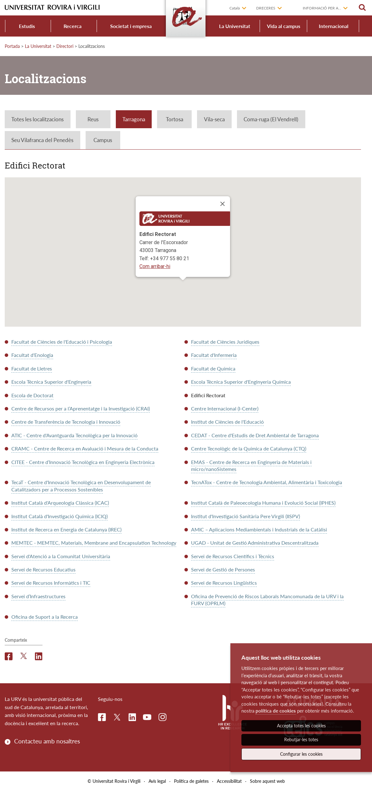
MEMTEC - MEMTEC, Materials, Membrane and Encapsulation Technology (93, 543)
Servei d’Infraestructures (38, 596)
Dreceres (265, 8)
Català (234, 8)
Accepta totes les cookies (301, 725)
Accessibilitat (229, 781)
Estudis (27, 26)
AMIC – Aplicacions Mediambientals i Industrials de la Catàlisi (259, 529)
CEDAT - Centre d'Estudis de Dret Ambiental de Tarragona (255, 435)
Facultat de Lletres (31, 368)
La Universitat (234, 26)
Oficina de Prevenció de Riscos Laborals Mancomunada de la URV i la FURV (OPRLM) (267, 599)
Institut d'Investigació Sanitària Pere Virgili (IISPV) (245, 516)
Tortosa (174, 119)
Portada (12, 46)
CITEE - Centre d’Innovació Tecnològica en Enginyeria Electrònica (83, 462)
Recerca (73, 26)
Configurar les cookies (301, 754)
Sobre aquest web (267, 781)
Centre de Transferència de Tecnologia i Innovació (65, 422)
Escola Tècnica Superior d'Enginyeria (51, 382)
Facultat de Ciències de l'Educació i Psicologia (61, 342)
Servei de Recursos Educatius (43, 569)
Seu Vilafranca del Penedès (42, 140)
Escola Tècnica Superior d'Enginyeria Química (241, 382)
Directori (64, 46)
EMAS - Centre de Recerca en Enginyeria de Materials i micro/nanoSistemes (251, 465)
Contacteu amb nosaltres (47, 741)
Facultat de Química (213, 368)
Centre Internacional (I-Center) (224, 408)
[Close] (222, 203)
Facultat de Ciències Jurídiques (225, 342)
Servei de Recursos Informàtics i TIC (50, 583)
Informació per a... (322, 8)
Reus (93, 119)
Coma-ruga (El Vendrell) (271, 119)
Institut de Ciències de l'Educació (227, 422)
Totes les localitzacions (37, 119)
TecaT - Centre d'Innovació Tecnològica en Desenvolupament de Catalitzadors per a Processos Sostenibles (81, 485)
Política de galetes (191, 781)
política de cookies (276, 711)
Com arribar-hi (154, 266)
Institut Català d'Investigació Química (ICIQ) (59, 516)
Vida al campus (283, 26)
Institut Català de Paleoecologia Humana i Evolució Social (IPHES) (263, 503)
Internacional (333, 26)
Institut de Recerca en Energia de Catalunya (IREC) (66, 529)
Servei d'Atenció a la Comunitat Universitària (60, 556)
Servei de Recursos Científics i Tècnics (232, 556)
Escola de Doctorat (32, 395)
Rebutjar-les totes (301, 739)
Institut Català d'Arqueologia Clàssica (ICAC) (60, 503)
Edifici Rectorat (208, 395)
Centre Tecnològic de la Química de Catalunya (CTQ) (248, 448)
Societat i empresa (131, 26)
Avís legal (157, 781)
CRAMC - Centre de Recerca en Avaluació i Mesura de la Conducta (84, 448)
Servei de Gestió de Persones (223, 569)
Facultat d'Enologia (32, 355)
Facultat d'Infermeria (214, 355)
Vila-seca (214, 119)
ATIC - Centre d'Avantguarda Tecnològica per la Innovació (74, 435)
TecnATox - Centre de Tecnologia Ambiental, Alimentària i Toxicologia (266, 482)
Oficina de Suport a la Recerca (44, 617)
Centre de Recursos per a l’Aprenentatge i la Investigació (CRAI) (80, 408)
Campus (102, 140)
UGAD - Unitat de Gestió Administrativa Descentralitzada (254, 543)
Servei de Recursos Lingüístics (224, 583)
